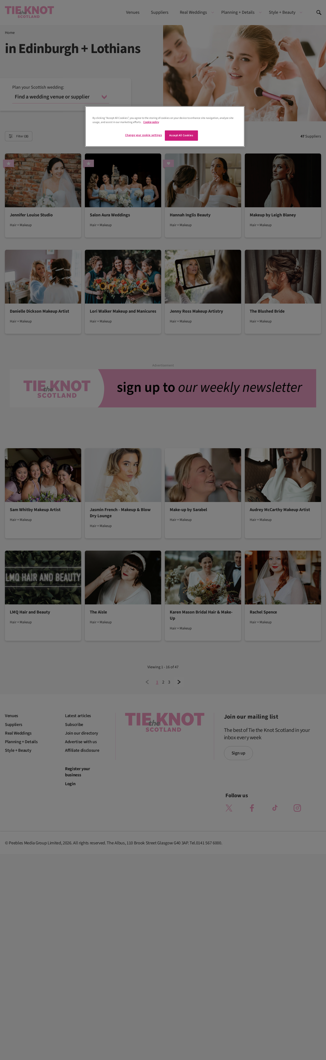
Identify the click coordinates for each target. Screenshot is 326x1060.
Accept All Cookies (181, 135)
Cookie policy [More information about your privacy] (151, 122)
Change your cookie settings (143, 135)
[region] (165, 126)
